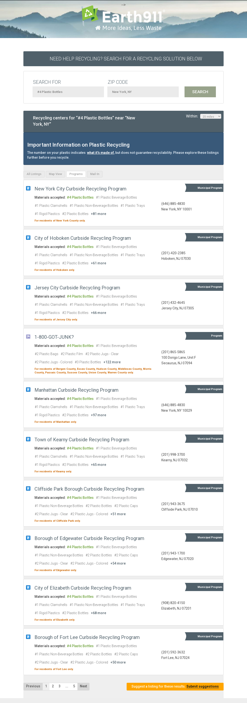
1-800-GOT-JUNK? (54, 337)
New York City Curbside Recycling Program (80, 189)
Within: (203, 116)
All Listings (34, 174)
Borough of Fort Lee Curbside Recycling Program (87, 637)
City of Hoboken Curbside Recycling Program (82, 238)
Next (83, 686)
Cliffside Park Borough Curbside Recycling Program (89, 489)
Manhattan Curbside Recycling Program (76, 390)
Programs (76, 174)
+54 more (118, 563)
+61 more (98, 263)
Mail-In (94, 174)
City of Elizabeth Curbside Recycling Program (82, 588)
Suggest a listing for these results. (175, 686)
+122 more (112, 362)
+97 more (98, 415)
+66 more (98, 313)
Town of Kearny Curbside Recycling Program (81, 440)
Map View (55, 174)
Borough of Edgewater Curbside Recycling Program (89, 538)
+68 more (98, 613)
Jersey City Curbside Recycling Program (77, 288)
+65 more (98, 465)
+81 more (98, 214)
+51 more (118, 514)
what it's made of (100, 153)
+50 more (118, 662)
